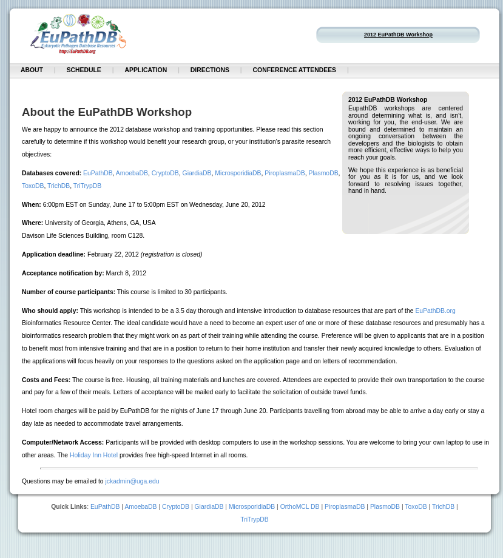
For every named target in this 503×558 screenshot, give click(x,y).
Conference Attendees (294, 70)
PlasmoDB (324, 173)
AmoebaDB (132, 173)
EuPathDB (98, 173)
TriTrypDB (87, 186)
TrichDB (58, 186)
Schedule (84, 70)
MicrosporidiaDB (238, 173)
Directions (210, 70)
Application (145, 70)
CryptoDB (165, 173)
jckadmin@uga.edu (132, 481)
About (32, 70)
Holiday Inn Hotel (94, 455)
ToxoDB (33, 186)
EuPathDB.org (435, 311)
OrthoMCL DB (300, 506)
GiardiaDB (197, 173)
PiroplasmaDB (285, 173)
